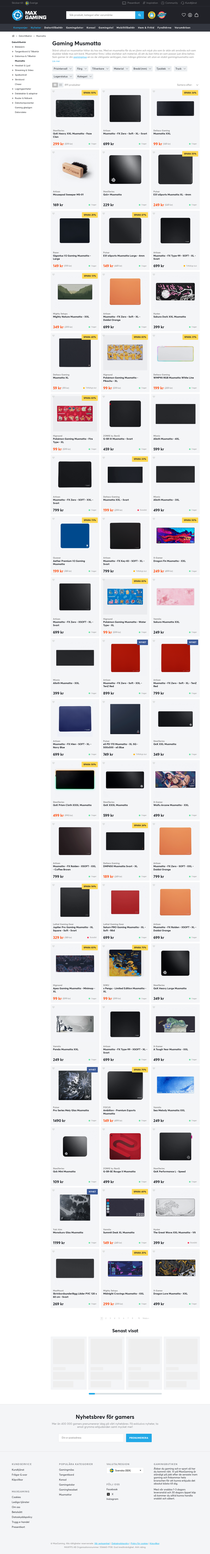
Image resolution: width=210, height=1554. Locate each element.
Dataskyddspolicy (22, 1517)
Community (169, 3)
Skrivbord (19, 80)
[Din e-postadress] (91, 1438)
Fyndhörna (164, 27)
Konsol (91, 27)
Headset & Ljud (22, 66)
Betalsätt (17, 1512)
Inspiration (150, 2)
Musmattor (65, 1494)
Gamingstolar (67, 1485)
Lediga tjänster (20, 1502)
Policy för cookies (139, 1543)
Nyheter (36, 27)
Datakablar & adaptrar (26, 94)
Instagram (112, 1499)
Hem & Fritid (146, 27)
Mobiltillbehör (126, 27)
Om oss (16, 1507)
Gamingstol (106, 27)
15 (139, 1318)
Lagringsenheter (23, 89)
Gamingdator (74, 27)
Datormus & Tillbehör (25, 56)
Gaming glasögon (23, 108)
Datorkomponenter (24, 103)
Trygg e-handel (20, 1522)
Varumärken (182, 27)
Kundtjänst (191, 3)
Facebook (112, 1489)
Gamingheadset (68, 1489)
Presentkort (133, 3)
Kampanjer (20, 27)
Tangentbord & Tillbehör (27, 52)
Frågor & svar (19, 1475)
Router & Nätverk (23, 98)
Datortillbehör (53, 27)
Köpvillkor (17, 1480)
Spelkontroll (21, 75)
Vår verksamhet (102, 1543)
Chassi (18, 84)
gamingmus (80, 57)
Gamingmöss (66, 1470)
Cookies (16, 1497)
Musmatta (41, 36)
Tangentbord (66, 1475)
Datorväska (20, 112)
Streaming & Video (24, 70)
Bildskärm (20, 47)
